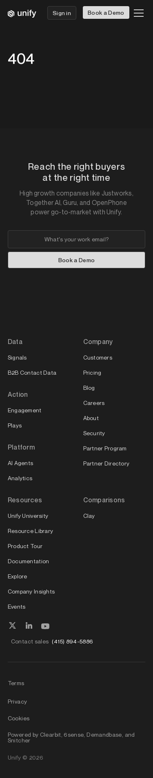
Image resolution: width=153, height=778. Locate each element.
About (91, 417)
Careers (94, 402)
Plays (15, 425)
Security (94, 432)
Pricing (92, 372)
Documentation (28, 561)
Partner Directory (106, 463)
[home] (22, 13)
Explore (17, 576)
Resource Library (30, 530)
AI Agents (20, 462)
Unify (14, 757)
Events (17, 606)
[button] (137, 13)
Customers (98, 357)
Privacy (17, 701)
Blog (89, 387)
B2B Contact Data (32, 372)
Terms (16, 682)
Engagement (25, 410)
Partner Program (105, 448)
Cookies (19, 718)
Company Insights (31, 591)
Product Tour (25, 545)
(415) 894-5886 (72, 641)
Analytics (20, 477)
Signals (17, 357)
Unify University (28, 515)
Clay (89, 515)
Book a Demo (106, 12)
